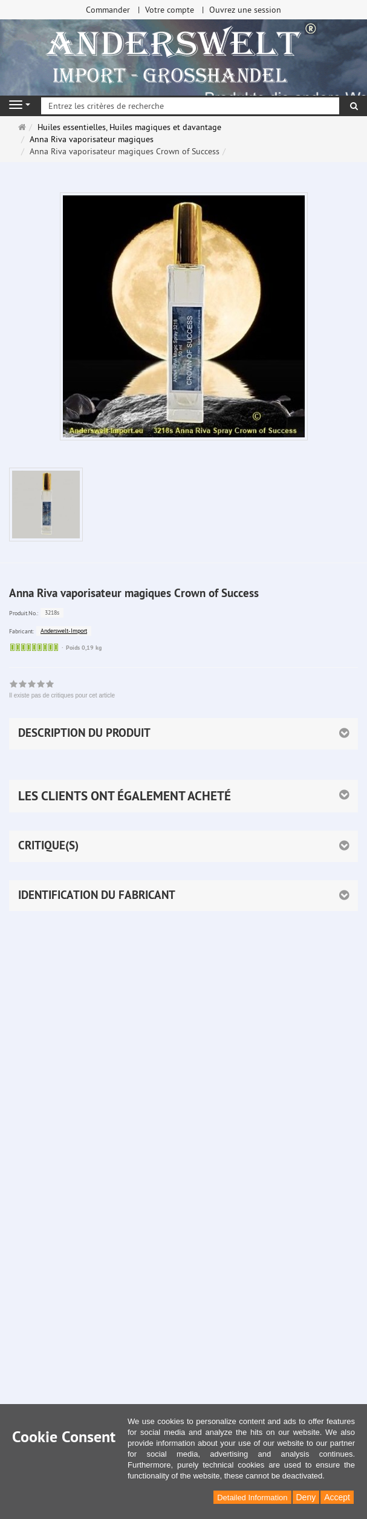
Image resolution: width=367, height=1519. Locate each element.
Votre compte (169, 9)
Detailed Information (252, 1497)
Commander (108, 9)
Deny (306, 1497)
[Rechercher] (354, 106)
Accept (337, 1497)
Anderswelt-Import (64, 631)
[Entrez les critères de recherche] (190, 106)
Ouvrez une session (245, 9)
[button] (183, 796)
